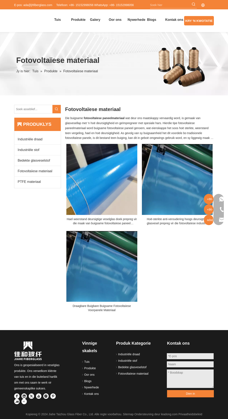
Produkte (90, 368)
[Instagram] (46, 396)
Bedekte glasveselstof (34, 160)
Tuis (87, 361)
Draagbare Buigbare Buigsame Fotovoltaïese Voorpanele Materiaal (102, 308)
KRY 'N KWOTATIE (199, 20)
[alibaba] (24, 401)
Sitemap (128, 414)
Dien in (190, 393)
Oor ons (89, 374)
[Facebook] (17, 396)
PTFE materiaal (29, 181)
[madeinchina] (17, 401)
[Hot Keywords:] (194, 5)
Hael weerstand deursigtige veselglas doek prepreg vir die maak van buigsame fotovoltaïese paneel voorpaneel (102, 221)
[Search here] (170, 5)
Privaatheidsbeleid (190, 414)
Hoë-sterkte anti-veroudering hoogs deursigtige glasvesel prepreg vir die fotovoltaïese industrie (177, 221)
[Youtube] (38, 396)
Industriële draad (30, 139)
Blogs (88, 381)
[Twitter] (31, 396)
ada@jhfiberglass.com (38, 5)
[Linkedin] (24, 396)
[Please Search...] (33, 109)
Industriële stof (28, 150)
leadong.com (169, 414)
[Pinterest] (53, 396)
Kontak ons (91, 393)
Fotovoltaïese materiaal (35, 171)
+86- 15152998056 (121, 5)
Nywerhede (91, 387)
